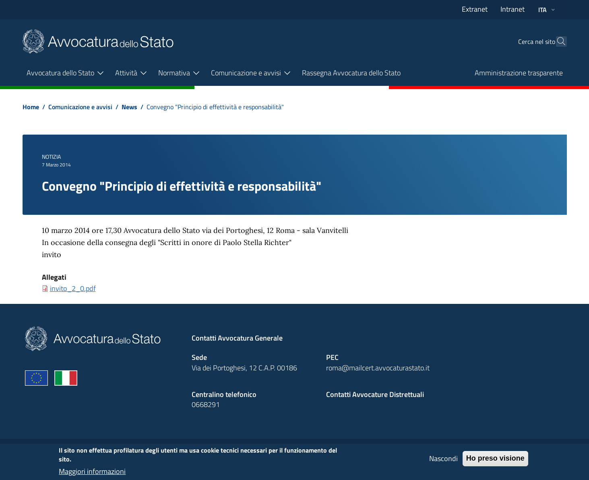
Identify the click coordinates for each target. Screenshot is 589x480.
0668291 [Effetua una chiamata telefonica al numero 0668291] (206, 404)
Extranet (475, 9)
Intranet (512, 9)
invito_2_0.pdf (73, 288)
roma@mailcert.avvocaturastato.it (378, 367)
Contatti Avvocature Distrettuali (375, 394)
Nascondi (443, 461)
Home (31, 107)
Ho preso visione (495, 461)
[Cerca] (557, 41)
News (129, 107)
